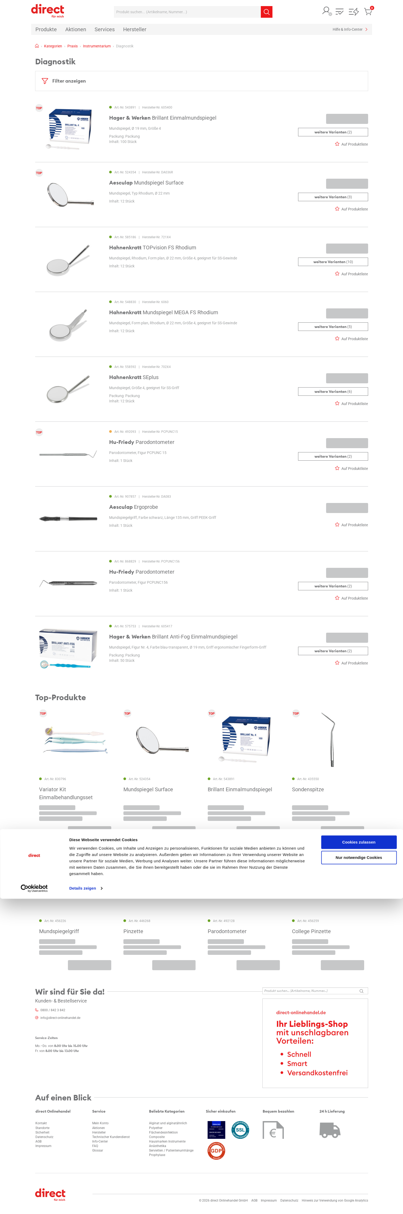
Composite (157, 1137)
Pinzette (133, 931)
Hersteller (99, 1132)
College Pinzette (311, 931)
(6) (333, 391)
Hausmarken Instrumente (167, 1141)
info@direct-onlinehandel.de (60, 1018)
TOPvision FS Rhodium (152, 247)
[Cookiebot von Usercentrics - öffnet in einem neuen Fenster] (34, 1204)
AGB (38, 1141)
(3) (333, 197)
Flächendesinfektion (163, 1132)
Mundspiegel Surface (146, 182)
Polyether (156, 1128)
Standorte (42, 1128)
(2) (333, 132)
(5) (333, 326)
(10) (333, 261)
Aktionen (98, 1128)
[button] (326, 11)
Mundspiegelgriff (59, 931)
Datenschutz (44, 1137)
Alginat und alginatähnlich (168, 1123)
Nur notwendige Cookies (359, 1173)
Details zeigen (82, 1203)
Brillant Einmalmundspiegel (162, 118)
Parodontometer (141, 442)
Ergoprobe (133, 507)
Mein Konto (100, 1123)
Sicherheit (42, 1132)
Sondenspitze (308, 789)
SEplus (134, 377)
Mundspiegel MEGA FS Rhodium (163, 312)
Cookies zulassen (359, 1157)
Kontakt (41, 1123)
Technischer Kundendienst (111, 1137)
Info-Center (100, 1141)
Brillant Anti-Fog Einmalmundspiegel (173, 636)
